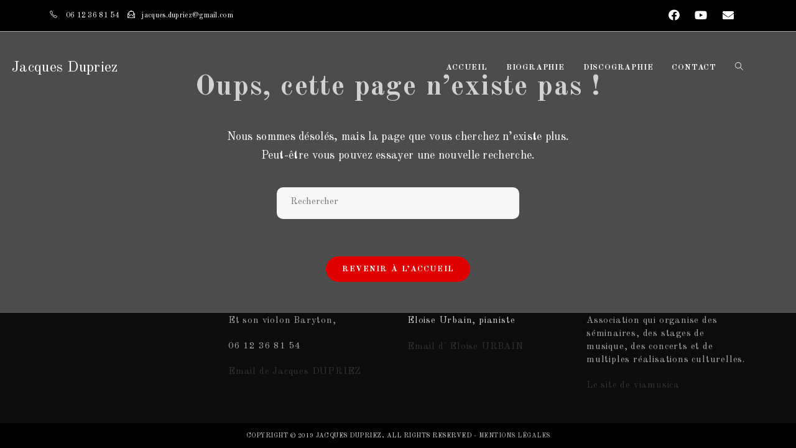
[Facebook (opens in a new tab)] (675, 15)
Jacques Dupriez (65, 67)
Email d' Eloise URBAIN (465, 347)
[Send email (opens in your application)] (725, 15)
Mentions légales (514, 435)
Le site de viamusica (633, 385)
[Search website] (739, 68)
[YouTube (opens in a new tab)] (701, 15)
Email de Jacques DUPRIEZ (294, 371)
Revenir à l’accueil (398, 269)
